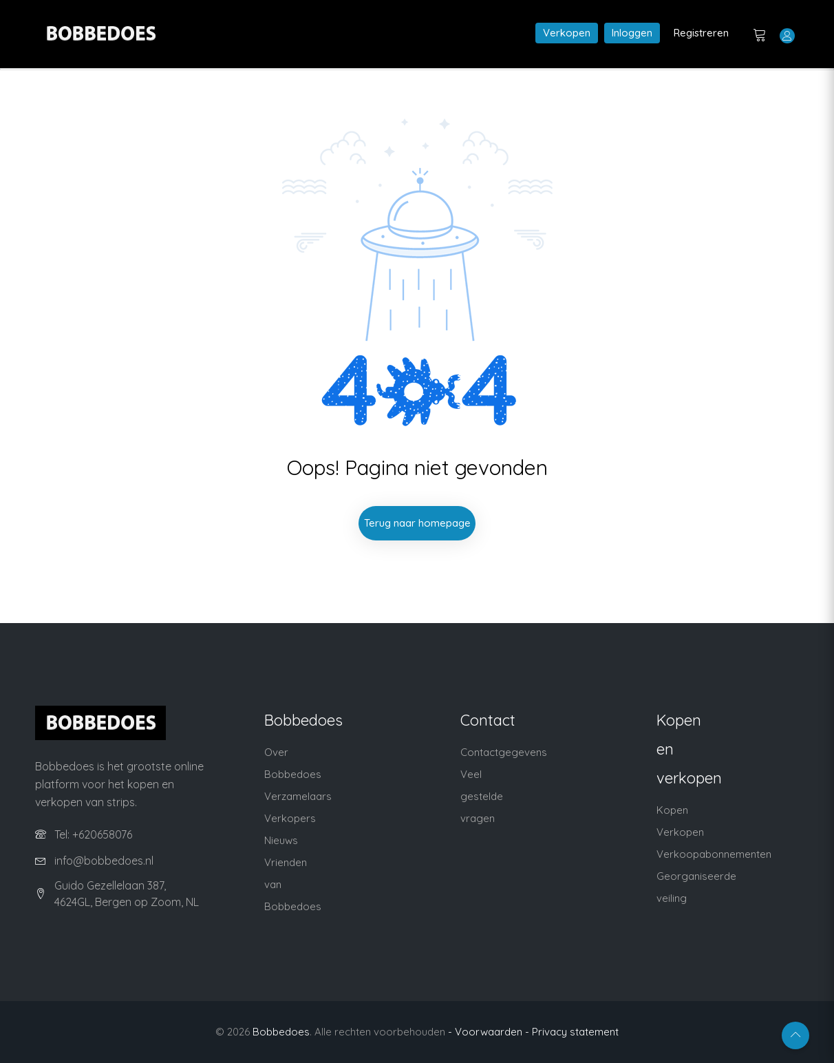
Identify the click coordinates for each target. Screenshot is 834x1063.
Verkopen (566, 32)
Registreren (701, 32)
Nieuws (281, 840)
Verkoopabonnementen (713, 854)
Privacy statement (575, 1031)
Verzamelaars (298, 796)
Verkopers (290, 818)
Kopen (672, 810)
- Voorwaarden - (488, 1031)
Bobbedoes (281, 1031)
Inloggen (632, 32)
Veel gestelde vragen (481, 796)
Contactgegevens (503, 752)
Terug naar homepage (417, 522)
